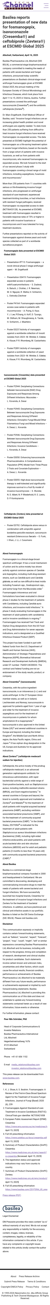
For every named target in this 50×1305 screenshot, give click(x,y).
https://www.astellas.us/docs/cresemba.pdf (26, 1137)
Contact (45, 1287)
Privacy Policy (32, 1287)
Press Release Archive (29, 1276)
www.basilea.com (11, 1078)
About (13, 1276)
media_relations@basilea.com (25, 1064)
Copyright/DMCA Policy (12, 1287)
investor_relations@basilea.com (26, 1068)
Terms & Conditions (36, 1281)
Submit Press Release (14, 1281)
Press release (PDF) (12, 1195)
